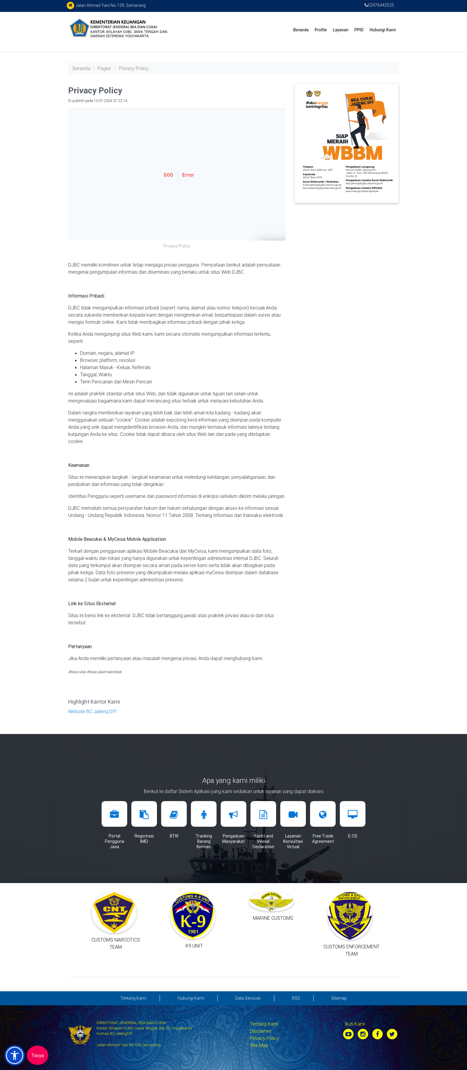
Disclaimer (260, 1031)
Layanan (340, 29)
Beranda (301, 29)
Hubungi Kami (383, 29)
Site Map (259, 1045)
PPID (359, 29)
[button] (14, 1055)
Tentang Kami (264, 1024)
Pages (104, 68)
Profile (321, 29)
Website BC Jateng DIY (92, 711)
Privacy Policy (134, 68)
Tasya (37, 1055)
